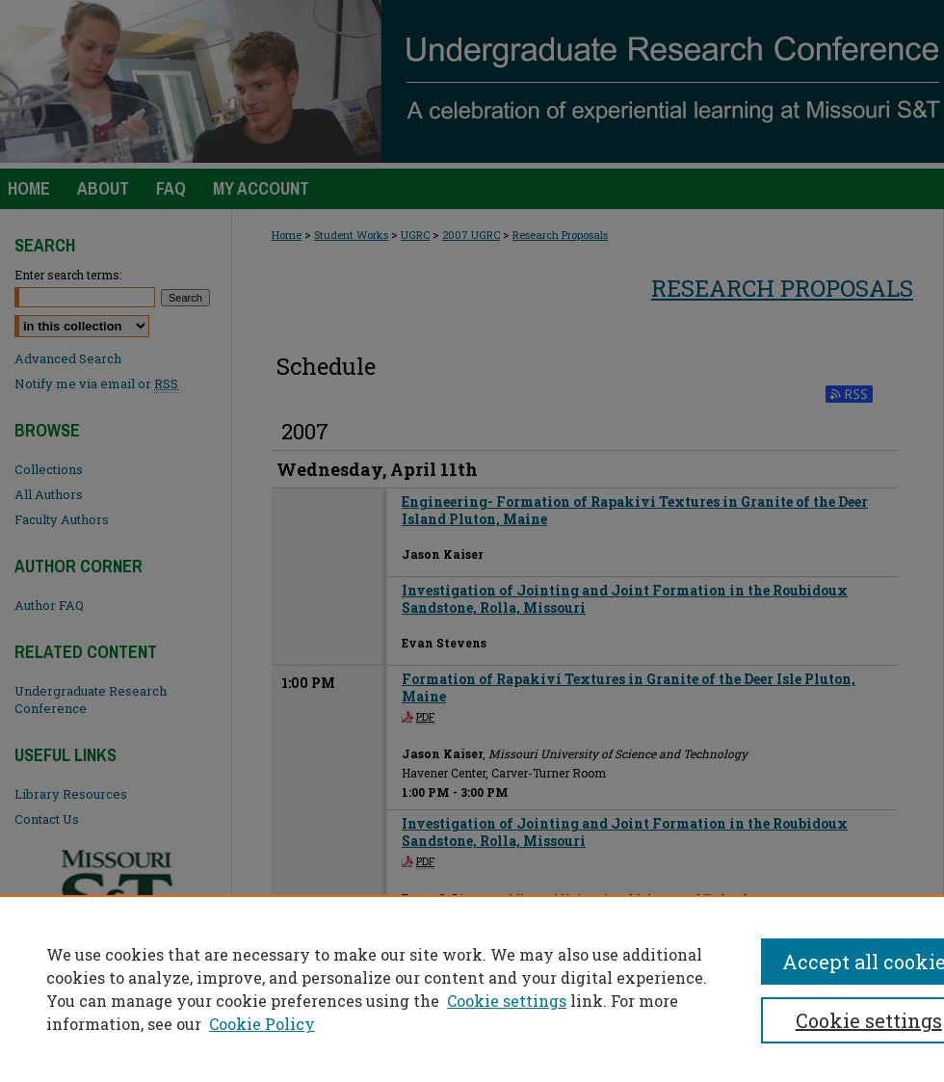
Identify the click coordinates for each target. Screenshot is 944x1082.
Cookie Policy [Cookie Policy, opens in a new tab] (262, 1024)
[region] (472, 988)
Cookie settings (506, 1000)
